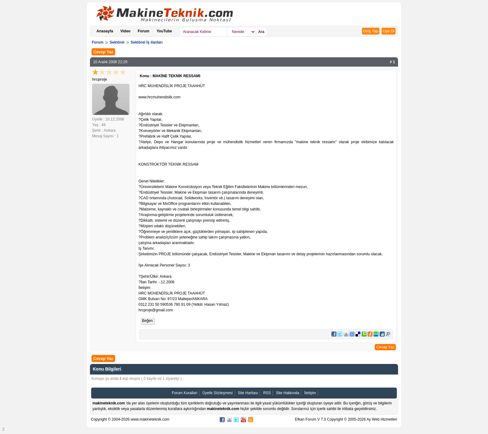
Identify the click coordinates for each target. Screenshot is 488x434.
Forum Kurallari (184, 393)
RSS (267, 393)
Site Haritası (248, 393)
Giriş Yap (370, 31)
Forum (143, 31)
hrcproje (99, 79)
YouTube (164, 31)
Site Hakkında (287, 393)
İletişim (310, 393)
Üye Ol (388, 31)
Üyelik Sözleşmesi (217, 393)
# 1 (392, 62)
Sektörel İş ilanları (147, 42)
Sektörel (117, 42)
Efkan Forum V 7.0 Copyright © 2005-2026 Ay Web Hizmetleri (346, 419)
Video (125, 31)
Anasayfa (104, 31)
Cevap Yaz (103, 52)
